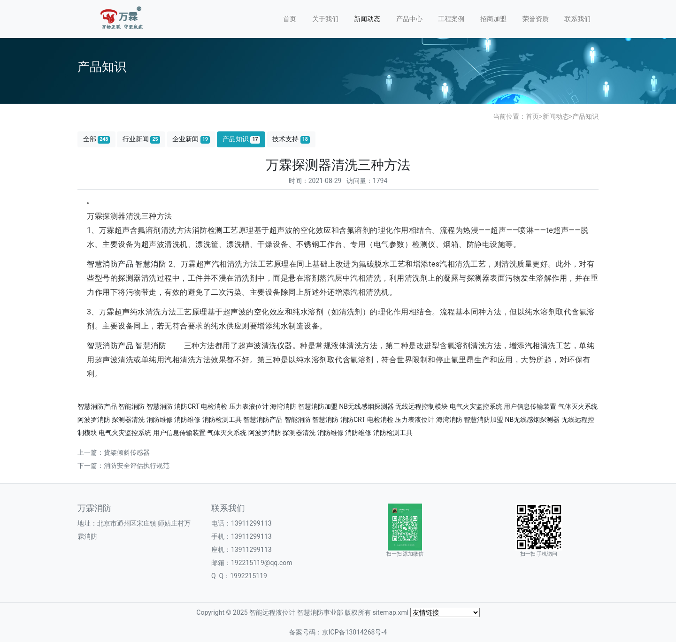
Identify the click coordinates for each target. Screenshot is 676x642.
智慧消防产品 (110, 264)
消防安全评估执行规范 (136, 465)
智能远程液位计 (272, 612)
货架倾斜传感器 (127, 452)
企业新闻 (191, 139)
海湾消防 (283, 406)
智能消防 (131, 406)
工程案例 (451, 19)
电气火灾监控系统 (476, 406)
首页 (289, 19)
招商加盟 (493, 19)
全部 (96, 139)
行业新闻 (141, 139)
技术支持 (291, 139)
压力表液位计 (249, 406)
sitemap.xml (390, 612)
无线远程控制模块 (421, 406)
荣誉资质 (535, 19)
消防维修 (159, 419)
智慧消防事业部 (320, 612)
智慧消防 (150, 264)
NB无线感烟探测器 (366, 406)
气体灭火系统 (578, 406)
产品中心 (409, 19)
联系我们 (577, 19)
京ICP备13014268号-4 (354, 632)
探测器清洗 (128, 419)
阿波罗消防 (93, 419)
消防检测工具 (222, 419)
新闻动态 (367, 19)
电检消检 (214, 406)
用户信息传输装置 (530, 406)
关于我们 (325, 19)
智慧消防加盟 (318, 406)
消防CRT (186, 406)
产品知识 (585, 116)
